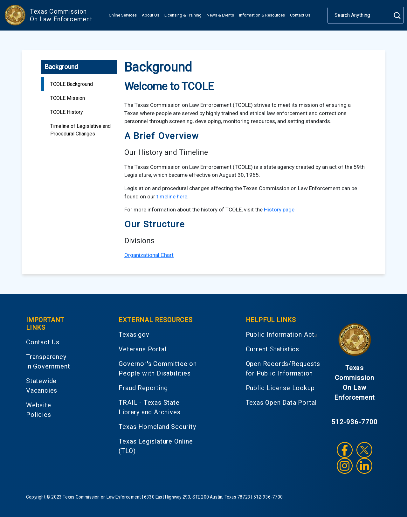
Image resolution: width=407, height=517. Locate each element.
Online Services (123, 15)
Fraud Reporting (143, 388)
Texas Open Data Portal (281, 402)
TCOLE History (66, 112)
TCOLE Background (71, 84)
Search (397, 15)
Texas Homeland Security (157, 427)
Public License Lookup (280, 388)
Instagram (345, 466)
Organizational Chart (149, 255)
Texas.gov (134, 334)
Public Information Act (282, 334)
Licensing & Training (183, 15)
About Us (150, 15)
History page (280, 209)
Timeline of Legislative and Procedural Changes (80, 130)
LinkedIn (364, 466)
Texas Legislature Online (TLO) (156, 446)
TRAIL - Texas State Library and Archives (149, 407)
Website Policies (38, 409)
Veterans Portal (142, 349)
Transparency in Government (48, 361)
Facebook (345, 450)
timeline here (171, 196)
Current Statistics (272, 349)
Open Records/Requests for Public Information (283, 368)
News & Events (220, 15)
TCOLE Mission (67, 98)
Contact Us (300, 15)
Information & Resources (262, 15)
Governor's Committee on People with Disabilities (158, 368)
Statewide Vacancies (41, 385)
